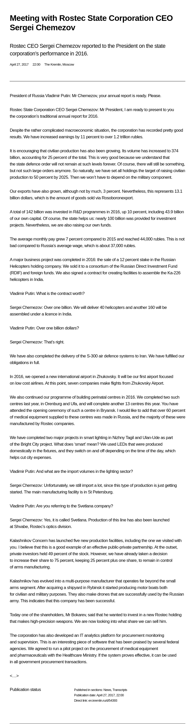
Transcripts (119, 690)
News (107, 690)
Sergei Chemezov (82, 109)
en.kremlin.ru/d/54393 (102, 700)
